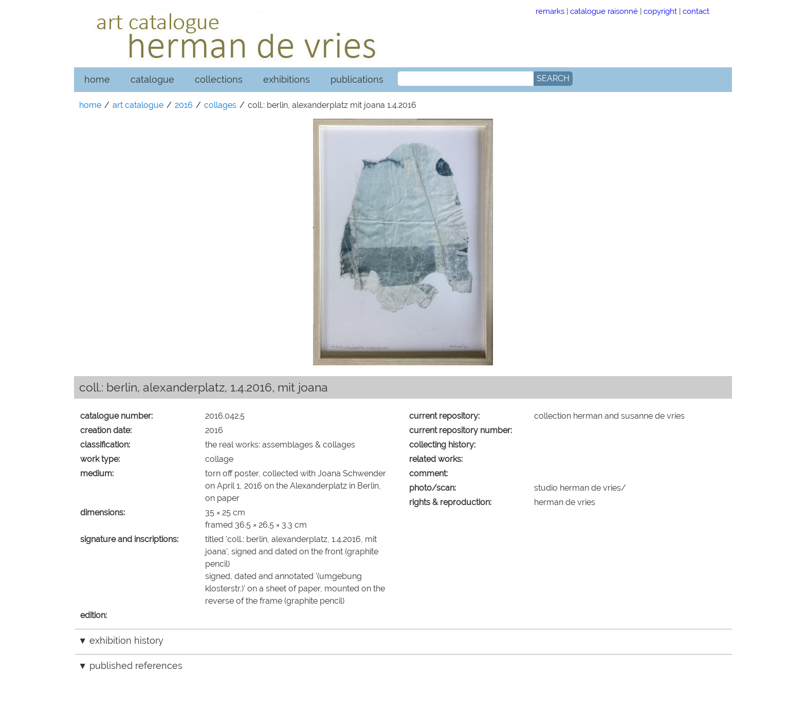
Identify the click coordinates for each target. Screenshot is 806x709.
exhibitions (286, 79)
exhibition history (126, 640)
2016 (184, 105)
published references (135, 665)
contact (696, 11)
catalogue (152, 79)
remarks (550, 11)
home (97, 79)
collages (220, 105)
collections (219, 79)
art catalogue (138, 105)
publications (357, 79)
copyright (660, 11)
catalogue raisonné (604, 11)
